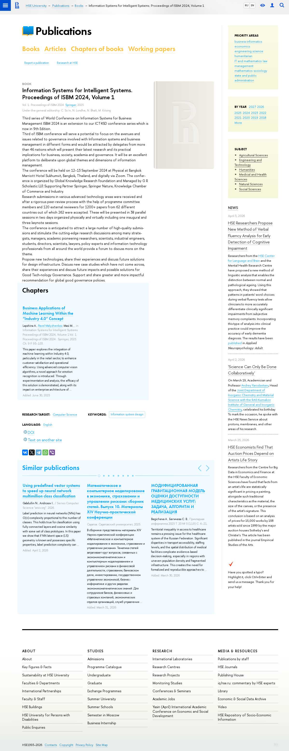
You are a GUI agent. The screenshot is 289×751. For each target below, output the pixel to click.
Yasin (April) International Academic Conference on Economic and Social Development (180, 711)
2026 (260, 106)
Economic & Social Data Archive (242, 699)
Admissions (95, 659)
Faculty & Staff (33, 699)
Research (162, 651)
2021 (238, 117)
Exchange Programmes (104, 691)
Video (222, 707)
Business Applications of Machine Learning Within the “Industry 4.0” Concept (48, 313)
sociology (260, 70)
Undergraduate (99, 675)
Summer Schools (100, 707)
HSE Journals (227, 667)
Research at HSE (67, 63)
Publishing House (231, 675)
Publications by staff (233, 659)
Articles (55, 49)
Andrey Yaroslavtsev (254, 385)
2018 (262, 117)
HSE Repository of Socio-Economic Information (244, 717)
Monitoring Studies (167, 683)
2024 (246, 113)
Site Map (102, 745)
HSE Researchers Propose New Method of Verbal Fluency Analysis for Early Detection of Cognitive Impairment (250, 235)
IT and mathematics (248, 61)
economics (242, 46)
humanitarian (243, 56)
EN (252, 5)
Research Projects (166, 675)
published (235, 343)
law (265, 61)
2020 (246, 117)
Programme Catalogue (104, 667)
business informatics (248, 41)
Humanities (247, 169)
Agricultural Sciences (253, 155)
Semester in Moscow (103, 715)
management (244, 66)
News (233, 207)
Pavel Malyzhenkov (50, 326)
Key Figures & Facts (36, 667)
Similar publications (50, 468)
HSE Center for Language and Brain (251, 258)
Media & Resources (238, 651)
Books (31, 49)
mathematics (243, 70)
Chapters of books (97, 49)
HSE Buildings (32, 707)
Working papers (151, 49)
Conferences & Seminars (172, 691)
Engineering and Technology (248, 162)
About (29, 651)
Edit (276, 744)
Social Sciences (250, 189)
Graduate (94, 683)
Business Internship (101, 723)
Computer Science (65, 415)
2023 (254, 113)
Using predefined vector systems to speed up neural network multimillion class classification (51, 491)
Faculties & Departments (41, 683)
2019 (254, 117)
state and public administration (246, 77)
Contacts (51, 745)
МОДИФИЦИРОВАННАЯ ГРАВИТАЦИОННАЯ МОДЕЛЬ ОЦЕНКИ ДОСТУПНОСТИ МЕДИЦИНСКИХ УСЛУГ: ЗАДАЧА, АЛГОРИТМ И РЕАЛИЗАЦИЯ (178, 499)
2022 (262, 113)
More (238, 122)
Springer (70, 105)
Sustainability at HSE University (45, 675)
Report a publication (36, 63)
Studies (95, 651)
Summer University (101, 699)
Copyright (66, 745)
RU (247, 5)
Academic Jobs (164, 699)
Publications (63, 31)
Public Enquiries (33, 727)
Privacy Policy (84, 745)
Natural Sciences (250, 184)
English (47, 425)
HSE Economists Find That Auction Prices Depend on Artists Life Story (251, 453)
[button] (99, 475)
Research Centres (166, 667)
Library (223, 691)
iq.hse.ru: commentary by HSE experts (246, 683)
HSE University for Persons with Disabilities (46, 717)
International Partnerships (41, 691)
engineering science (249, 51)
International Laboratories (172, 659)
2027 (252, 106)
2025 (238, 113)
